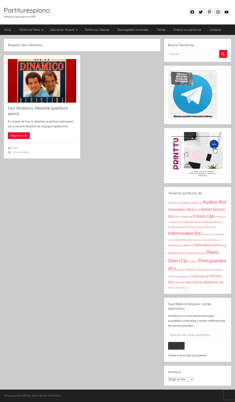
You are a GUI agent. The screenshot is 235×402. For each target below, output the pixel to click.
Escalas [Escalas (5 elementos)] (173, 227)
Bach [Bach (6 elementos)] (196, 210)
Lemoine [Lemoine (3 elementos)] (197, 240)
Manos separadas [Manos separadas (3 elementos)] (211, 240)
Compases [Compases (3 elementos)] (220, 217)
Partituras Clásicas (97, 29)
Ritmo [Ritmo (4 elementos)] (181, 270)
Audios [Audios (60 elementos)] (215, 202)
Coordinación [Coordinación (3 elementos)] (175, 222)
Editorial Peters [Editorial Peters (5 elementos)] (213, 222)
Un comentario (20, 152)
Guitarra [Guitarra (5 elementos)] (184, 227)
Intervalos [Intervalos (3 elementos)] (207, 234)
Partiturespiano (27, 10)
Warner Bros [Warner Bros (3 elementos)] (182, 288)
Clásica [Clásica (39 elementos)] (203, 216)
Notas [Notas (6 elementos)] (188, 245)
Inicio (7, 29)
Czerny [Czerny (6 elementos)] (187, 222)
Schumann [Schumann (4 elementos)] (207, 270)
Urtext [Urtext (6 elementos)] (180, 282)
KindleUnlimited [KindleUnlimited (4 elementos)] (183, 240)
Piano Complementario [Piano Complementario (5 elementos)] (193, 253)
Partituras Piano (31, 29)
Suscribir (176, 345)
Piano (15, 148)
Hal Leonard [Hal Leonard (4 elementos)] (197, 227)
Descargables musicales (132, 29)
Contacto (215, 29)
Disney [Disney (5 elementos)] (198, 222)
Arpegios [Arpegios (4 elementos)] (196, 203)
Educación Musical (64, 29)
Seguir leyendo (18, 135)
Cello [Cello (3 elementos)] (177, 217)
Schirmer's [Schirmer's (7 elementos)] (192, 269)
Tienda (161, 29)
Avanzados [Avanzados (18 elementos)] (179, 209)
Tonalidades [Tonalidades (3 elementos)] (184, 277)
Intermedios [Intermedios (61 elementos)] (185, 233)
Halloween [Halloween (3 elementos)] (210, 227)
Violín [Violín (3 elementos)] (171, 288)
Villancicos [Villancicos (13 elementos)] (213, 282)
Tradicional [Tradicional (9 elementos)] (200, 276)
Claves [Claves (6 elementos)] (187, 216)
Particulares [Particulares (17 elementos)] (205, 245)
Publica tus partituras (187, 29)
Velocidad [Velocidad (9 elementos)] (193, 282)
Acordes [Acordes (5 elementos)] (173, 202)
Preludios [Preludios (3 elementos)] (192, 262)
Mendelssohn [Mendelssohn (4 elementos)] (175, 245)
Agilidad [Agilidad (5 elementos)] (185, 202)
